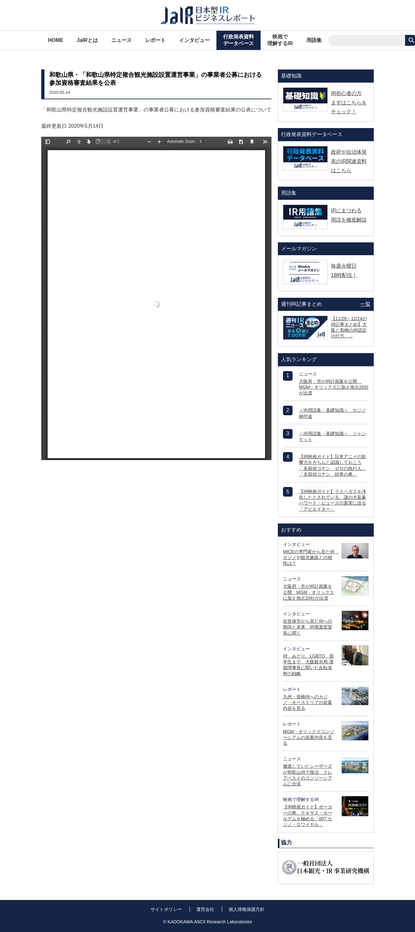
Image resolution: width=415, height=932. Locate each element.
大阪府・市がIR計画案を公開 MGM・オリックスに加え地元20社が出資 (334, 387)
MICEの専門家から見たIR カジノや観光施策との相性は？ (311, 557)
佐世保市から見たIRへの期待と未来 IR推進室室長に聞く (307, 627)
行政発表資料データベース (238, 40)
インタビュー (194, 40)
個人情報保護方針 (246, 909)
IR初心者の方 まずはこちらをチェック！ (349, 103)
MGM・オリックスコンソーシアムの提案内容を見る (308, 737)
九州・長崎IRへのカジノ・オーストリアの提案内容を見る (307, 702)
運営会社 (205, 909)
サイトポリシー (166, 909)
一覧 (365, 304)
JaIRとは (87, 40)
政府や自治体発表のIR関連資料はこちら (349, 161)
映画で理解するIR (280, 40)
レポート (155, 40)
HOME (55, 40)
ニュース (121, 40)
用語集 (314, 40)
